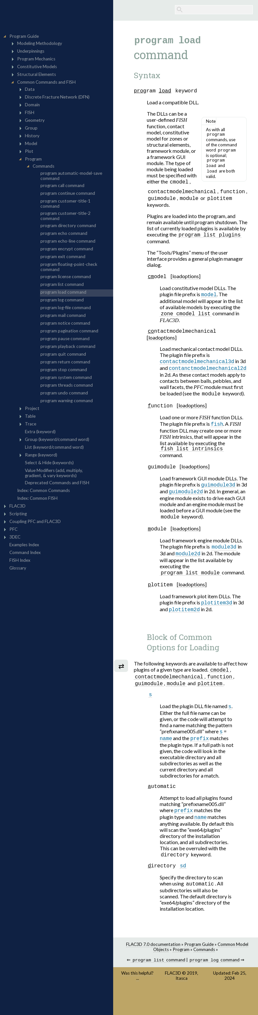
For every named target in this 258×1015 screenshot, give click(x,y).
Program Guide (199, 967)
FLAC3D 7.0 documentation (153, 967)
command (158, 984)
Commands (204, 973)
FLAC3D (173, 997)
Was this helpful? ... (137, 1000)
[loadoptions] (185, 284)
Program (181, 973)
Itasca (182, 1002)
